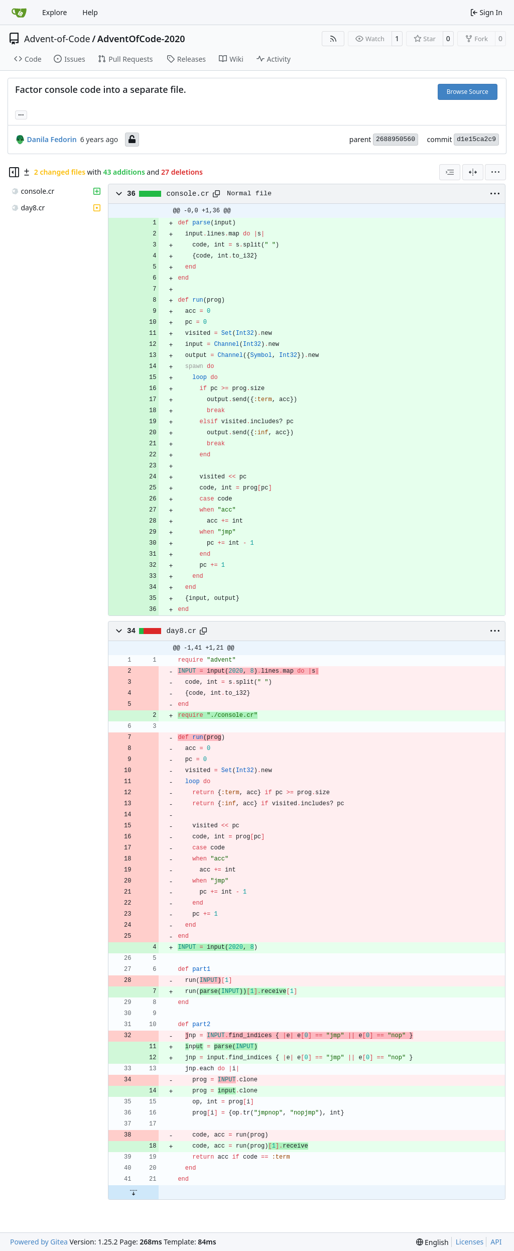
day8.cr (182, 631)
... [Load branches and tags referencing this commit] (21, 113)
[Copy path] (216, 194)
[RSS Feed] (333, 38)
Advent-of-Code (57, 39)
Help (90, 12)
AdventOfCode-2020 (141, 39)
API (495, 1241)
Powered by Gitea (39, 1241)
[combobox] (449, 172)
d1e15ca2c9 (476, 139)
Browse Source (467, 91)
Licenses (470, 1241)
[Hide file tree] (14, 172)
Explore (54, 12)
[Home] (19, 13)
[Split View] (472, 172)
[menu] (495, 172)
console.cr (188, 194)
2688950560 (395, 139)
